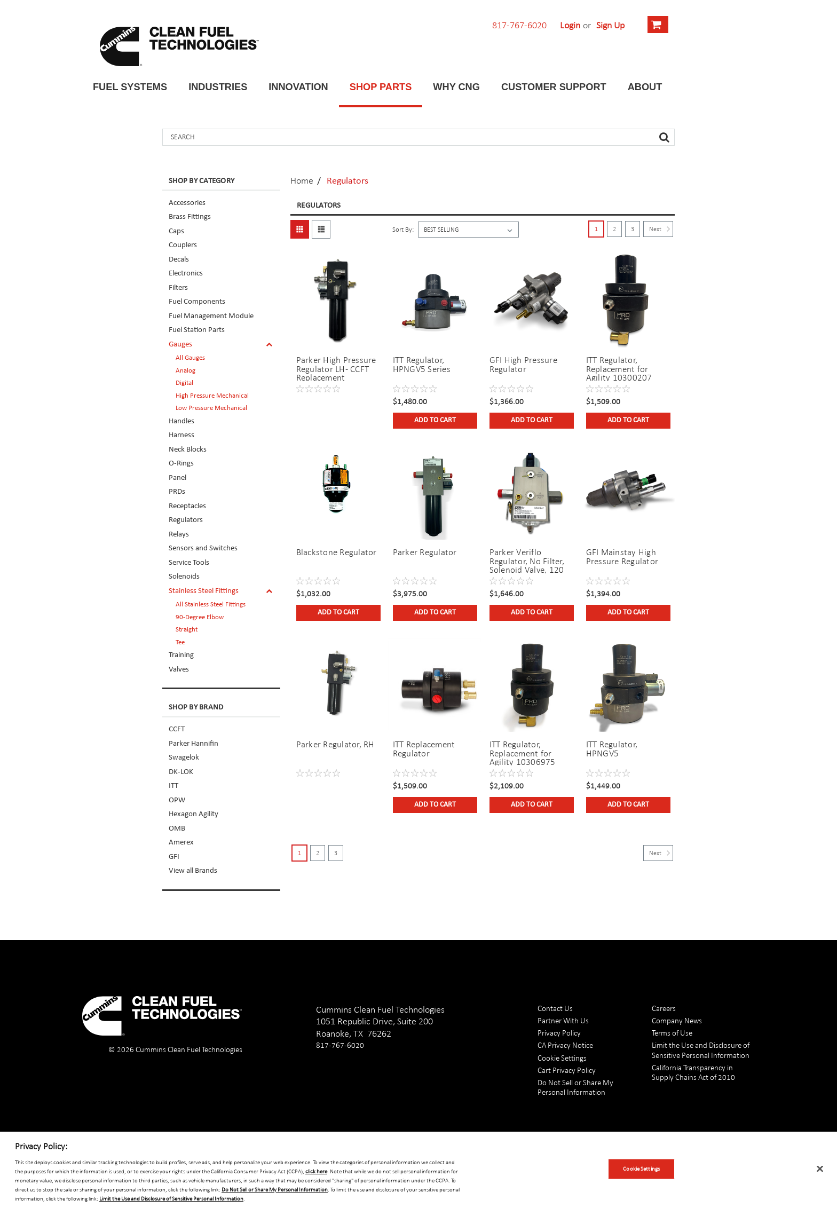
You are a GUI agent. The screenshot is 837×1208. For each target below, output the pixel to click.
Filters (178, 288)
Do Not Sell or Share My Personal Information (575, 1087)
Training (181, 655)
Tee (180, 642)
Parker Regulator (425, 552)
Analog (185, 370)
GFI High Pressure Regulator (523, 365)
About (645, 87)
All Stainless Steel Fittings (211, 604)
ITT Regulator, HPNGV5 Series (422, 365)
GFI (174, 857)
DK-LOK (181, 772)
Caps (176, 231)
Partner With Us (563, 1020)
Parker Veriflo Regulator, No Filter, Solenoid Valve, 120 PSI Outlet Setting (526, 560)
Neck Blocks (188, 450)
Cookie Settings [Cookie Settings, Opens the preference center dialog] (641, 1168)
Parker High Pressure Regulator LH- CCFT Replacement (336, 368)
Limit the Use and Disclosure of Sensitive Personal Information (700, 1049)
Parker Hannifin (193, 744)
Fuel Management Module (211, 316)
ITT (173, 786)
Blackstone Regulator (336, 552)
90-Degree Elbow (200, 617)
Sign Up (610, 25)
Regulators (186, 520)
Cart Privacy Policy (567, 1070)
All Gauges (190, 357)
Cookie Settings (562, 1057)
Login (570, 25)
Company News (677, 1020)
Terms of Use (672, 1032)
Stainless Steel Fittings (204, 591)
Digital (184, 383)
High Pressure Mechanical (212, 395)
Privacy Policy (559, 1032)
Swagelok (184, 758)
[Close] (820, 1169)
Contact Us (555, 1008)
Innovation (298, 87)
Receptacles (187, 506)
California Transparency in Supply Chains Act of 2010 (693, 1072)
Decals (179, 260)
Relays (179, 535)
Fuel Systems (130, 87)
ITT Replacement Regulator (424, 749)
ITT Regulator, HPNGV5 (612, 749)
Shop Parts (381, 87)
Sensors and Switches (203, 548)
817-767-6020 (519, 25)
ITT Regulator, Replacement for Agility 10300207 (619, 368)
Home (301, 180)
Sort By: (403, 229)
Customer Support (553, 87)
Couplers (183, 245)
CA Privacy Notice (565, 1044)
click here (316, 1171)
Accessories (187, 203)
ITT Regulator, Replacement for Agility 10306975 (522, 752)
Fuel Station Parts (197, 330)
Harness (181, 435)
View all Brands (193, 871)
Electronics (186, 274)
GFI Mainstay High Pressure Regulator (622, 557)
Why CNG (456, 87)
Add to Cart (435, 420)
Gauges (180, 345)
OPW (177, 800)
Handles (181, 421)
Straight (187, 629)
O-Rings (181, 464)
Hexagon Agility (193, 814)
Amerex (181, 843)
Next (661, 229)
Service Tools (189, 563)
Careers (664, 1008)
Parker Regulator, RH (335, 744)
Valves (179, 670)
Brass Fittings (190, 217)
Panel (177, 478)
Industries (217, 87)
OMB (177, 829)
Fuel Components (197, 302)
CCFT (177, 729)
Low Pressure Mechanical (211, 408)
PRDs (177, 492)
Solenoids (184, 577)
